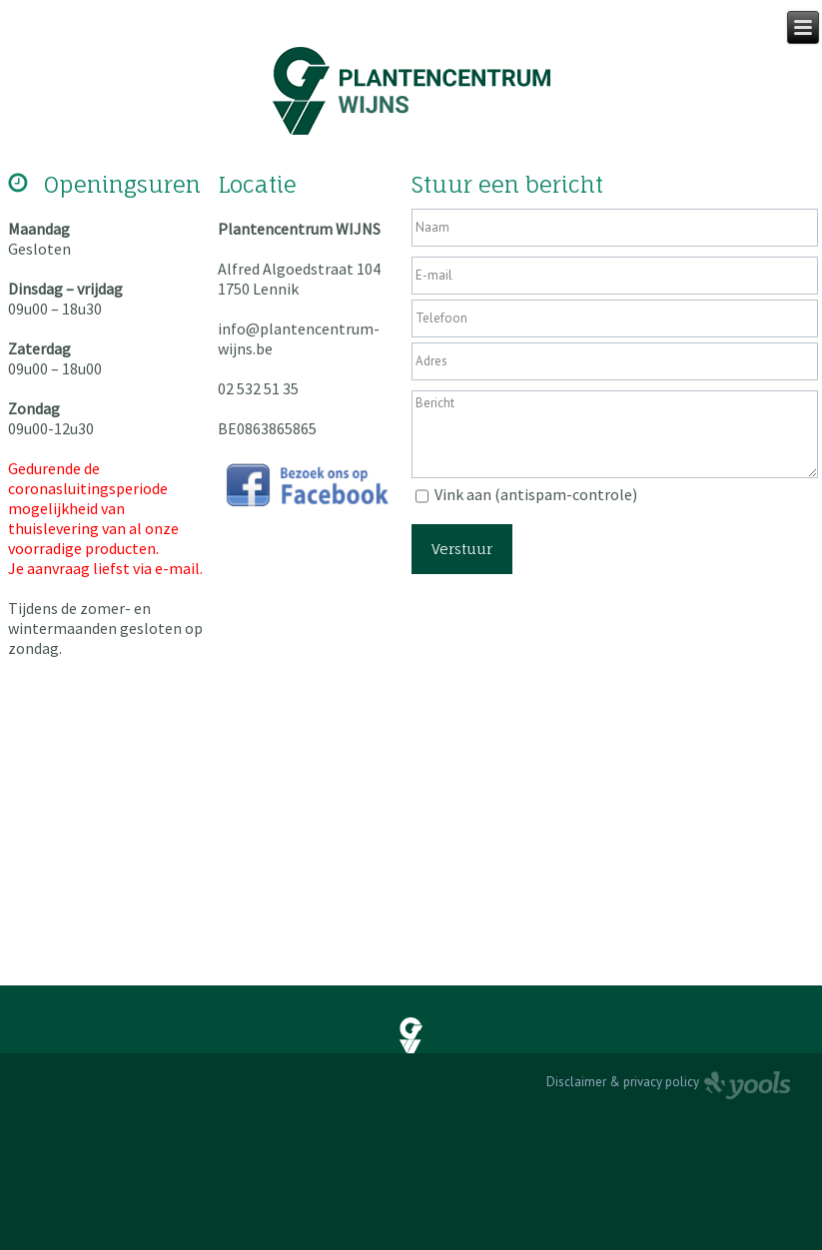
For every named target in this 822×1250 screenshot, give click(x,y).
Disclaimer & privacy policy (622, 1081)
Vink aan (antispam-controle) (535, 494)
